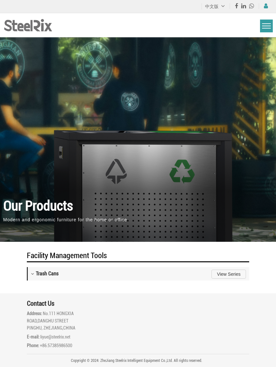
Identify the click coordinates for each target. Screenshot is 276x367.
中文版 (215, 6)
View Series (229, 274)
